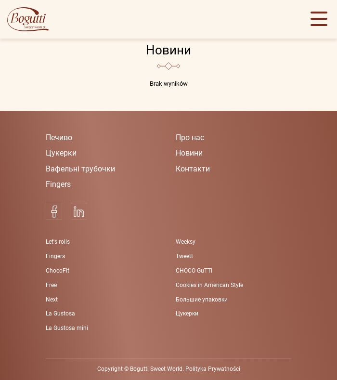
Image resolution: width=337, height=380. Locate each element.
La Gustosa (60, 313)
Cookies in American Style (209, 285)
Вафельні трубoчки (80, 168)
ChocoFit (57, 270)
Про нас (190, 137)
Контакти (193, 168)
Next (52, 299)
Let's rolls (58, 241)
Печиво (59, 137)
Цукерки (61, 152)
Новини (189, 152)
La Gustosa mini (67, 328)
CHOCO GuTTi (194, 270)
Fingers (58, 184)
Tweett (184, 256)
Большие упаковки (202, 299)
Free (51, 285)
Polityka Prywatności (212, 369)
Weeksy (185, 241)
